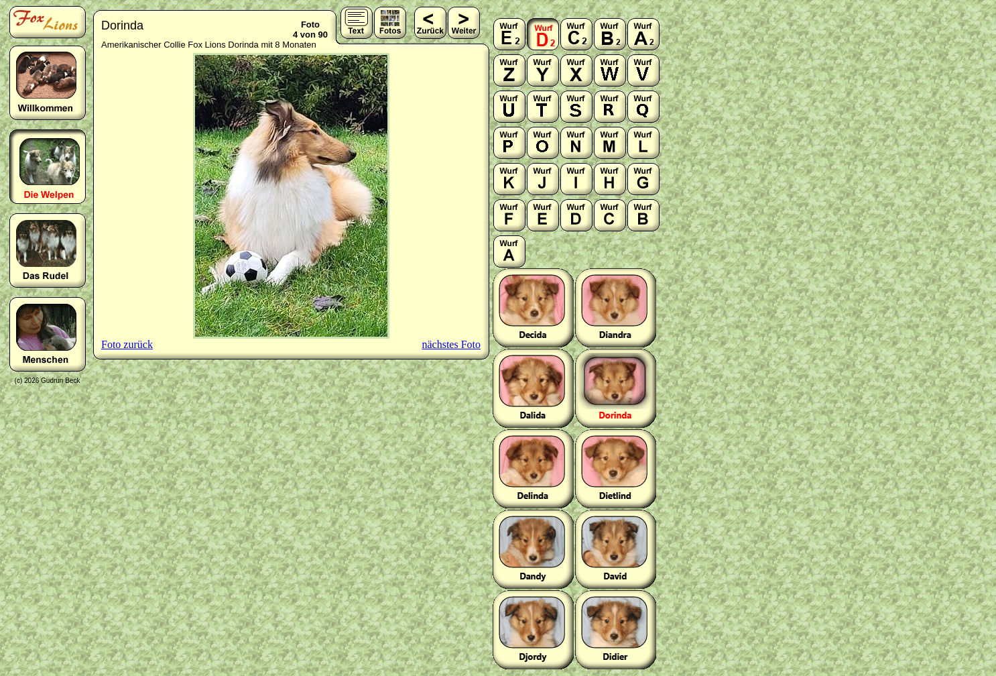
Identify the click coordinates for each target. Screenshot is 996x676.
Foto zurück (127, 344)
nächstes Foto (451, 344)
